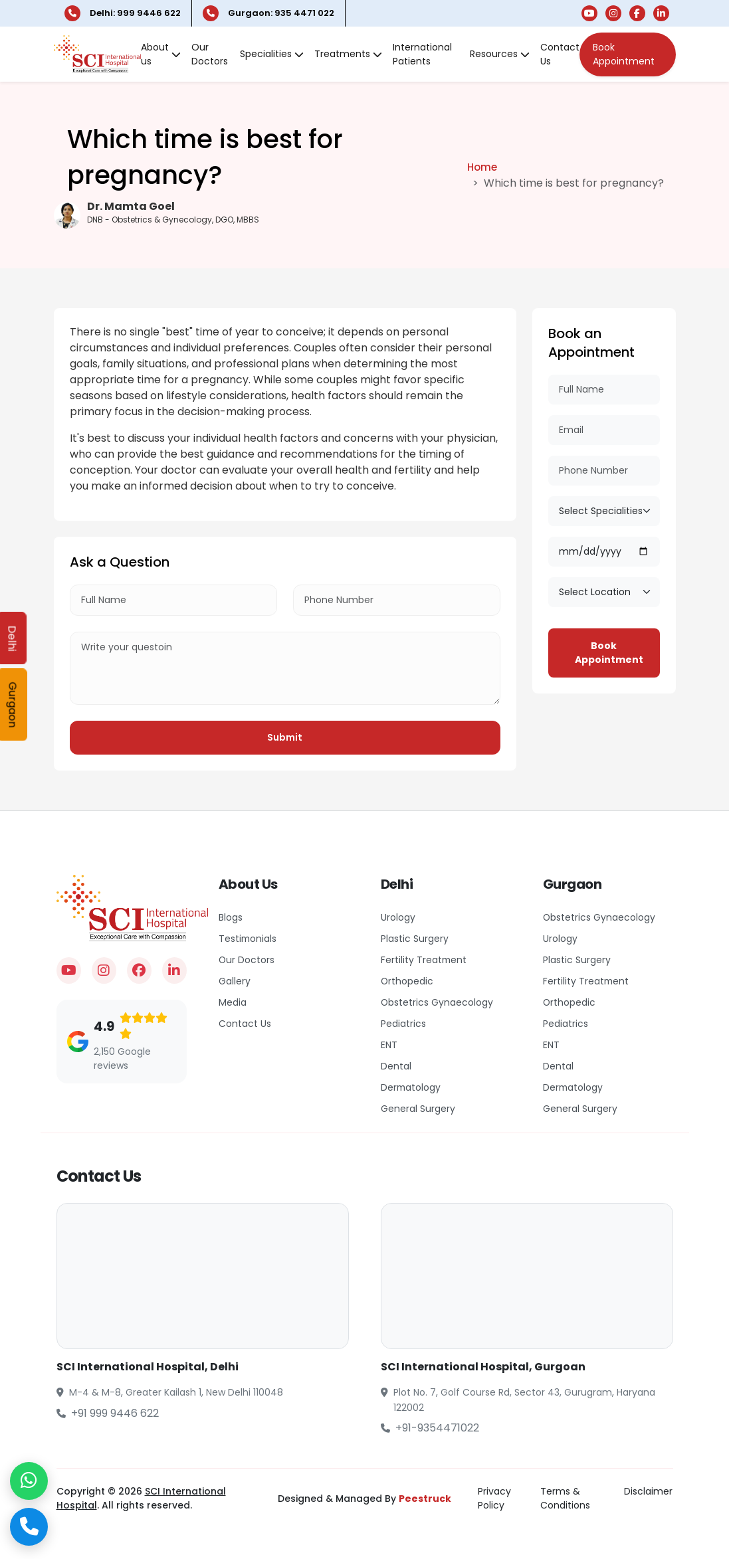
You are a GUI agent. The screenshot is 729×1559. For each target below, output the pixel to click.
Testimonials (249, 937)
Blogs (232, 916)
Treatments (348, 53)
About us (161, 53)
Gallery (235, 979)
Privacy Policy (494, 1497)
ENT (389, 1043)
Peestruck (425, 1496)
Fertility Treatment (425, 958)
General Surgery (419, 1107)
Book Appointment (624, 53)
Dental (396, 1064)
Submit (284, 736)
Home (482, 165)
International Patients (422, 53)
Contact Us (559, 53)
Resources (500, 53)
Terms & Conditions (565, 1497)
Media (233, 1001)
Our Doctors (209, 53)
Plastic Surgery (416, 937)
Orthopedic (408, 979)
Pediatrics (404, 1022)
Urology (399, 916)
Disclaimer (648, 1490)
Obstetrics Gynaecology (439, 1001)
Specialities (272, 53)
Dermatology (413, 1086)
